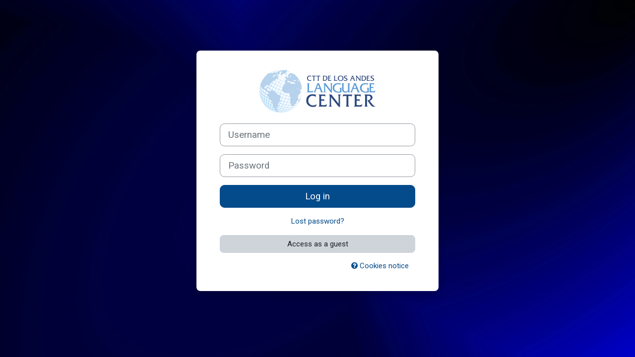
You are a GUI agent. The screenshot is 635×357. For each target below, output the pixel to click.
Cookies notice (380, 265)
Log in (317, 196)
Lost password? (317, 221)
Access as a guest (317, 243)
